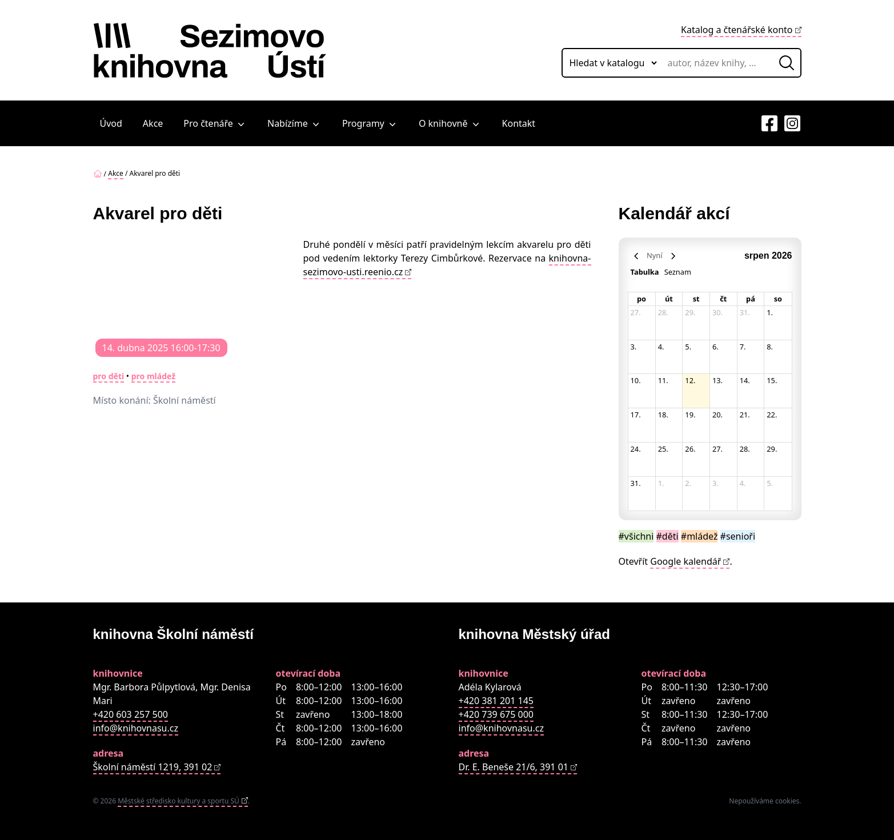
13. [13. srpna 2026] (717, 380)
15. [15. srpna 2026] (772, 380)
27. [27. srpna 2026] (717, 449)
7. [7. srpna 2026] (743, 346)
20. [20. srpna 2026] (717, 414)
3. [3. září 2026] (715, 483)
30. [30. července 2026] (717, 312)
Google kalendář (685, 561)
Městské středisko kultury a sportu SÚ (178, 801)
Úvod (111, 123)
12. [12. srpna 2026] (690, 380)
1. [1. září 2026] (661, 483)
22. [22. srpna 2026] (772, 414)
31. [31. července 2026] (745, 312)
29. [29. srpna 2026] (772, 449)
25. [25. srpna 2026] (663, 449)
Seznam (677, 272)
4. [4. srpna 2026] (661, 346)
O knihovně (450, 123)
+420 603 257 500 (130, 714)
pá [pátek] (750, 299)
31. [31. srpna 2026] (636, 483)
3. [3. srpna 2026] (634, 346)
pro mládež (153, 376)
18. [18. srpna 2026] (663, 414)
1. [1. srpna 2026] (770, 312)
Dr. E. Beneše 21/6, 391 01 (513, 767)
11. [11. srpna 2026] (663, 380)
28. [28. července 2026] (663, 312)
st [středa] (696, 299)
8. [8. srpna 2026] (770, 346)
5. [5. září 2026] (770, 483)
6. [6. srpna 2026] (715, 346)
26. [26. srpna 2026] (690, 449)
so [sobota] (778, 299)
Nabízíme (294, 123)
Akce (153, 123)
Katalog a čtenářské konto (737, 29)
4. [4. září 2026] (743, 483)
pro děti (109, 376)
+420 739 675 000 (496, 714)
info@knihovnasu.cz (135, 728)
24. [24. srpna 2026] (636, 449)
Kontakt (519, 123)
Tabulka (645, 272)
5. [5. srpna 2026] (688, 346)
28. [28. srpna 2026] (745, 449)
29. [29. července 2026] (690, 312)
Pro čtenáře (215, 123)
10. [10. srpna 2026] (636, 380)
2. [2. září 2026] (688, 483)
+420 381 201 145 (496, 700)
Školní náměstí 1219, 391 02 (153, 767)
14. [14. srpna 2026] (745, 380)
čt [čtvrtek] (723, 299)
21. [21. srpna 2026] (745, 414)
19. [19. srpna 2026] (690, 414)
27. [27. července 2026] (636, 312)
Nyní (654, 255)
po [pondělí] (641, 299)
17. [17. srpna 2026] (636, 414)
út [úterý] (669, 299)
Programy (370, 123)
